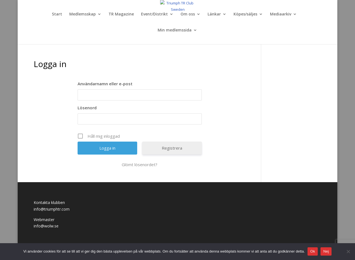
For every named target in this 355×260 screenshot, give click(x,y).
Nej (326, 251)
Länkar (214, 14)
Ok (312, 251)
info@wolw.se (46, 226)
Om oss (188, 14)
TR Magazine (121, 14)
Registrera (172, 148)
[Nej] (348, 251)
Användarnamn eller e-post (105, 83)
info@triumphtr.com (52, 209)
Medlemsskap (82, 14)
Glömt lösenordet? (139, 164)
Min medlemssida (175, 30)
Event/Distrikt (154, 14)
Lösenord (87, 107)
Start (57, 14)
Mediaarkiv (280, 14)
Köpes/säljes (245, 14)
